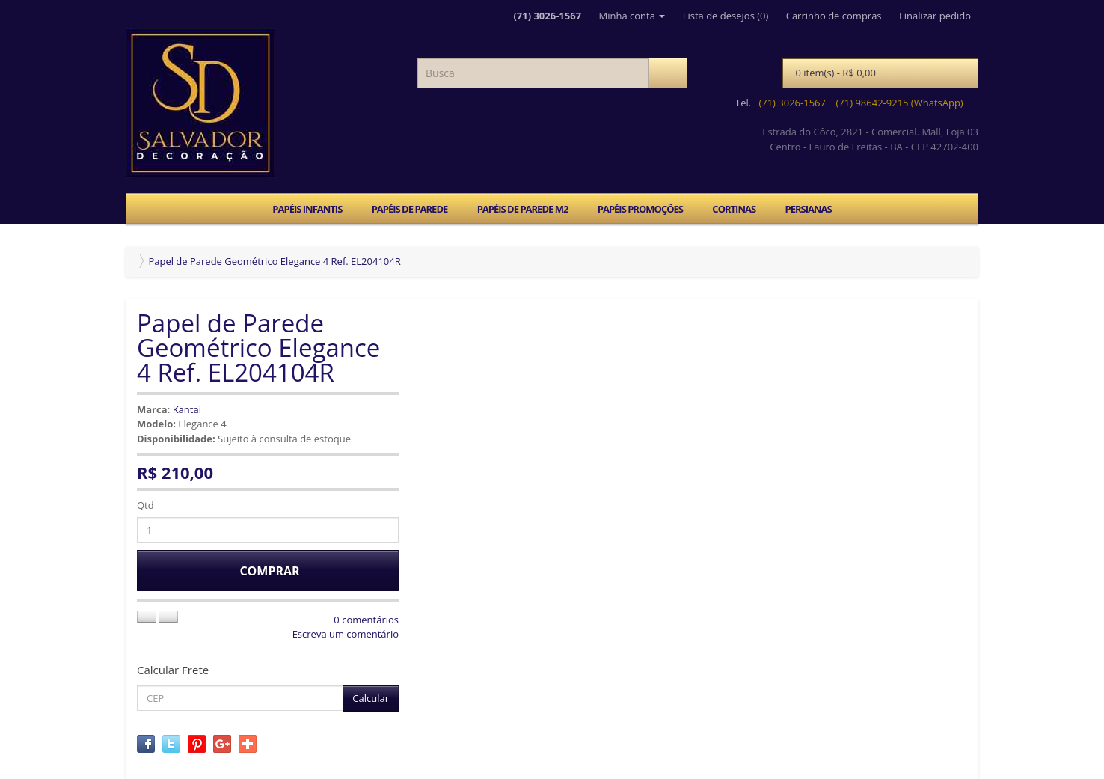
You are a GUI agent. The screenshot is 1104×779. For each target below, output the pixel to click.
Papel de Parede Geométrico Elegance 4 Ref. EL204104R (274, 261)
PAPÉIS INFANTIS (307, 209)
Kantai (187, 409)
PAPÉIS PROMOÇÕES (640, 209)
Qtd (145, 505)
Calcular (370, 698)
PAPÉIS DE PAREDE (410, 209)
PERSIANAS (808, 209)
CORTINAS (733, 209)
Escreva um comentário (345, 634)
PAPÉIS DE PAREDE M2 (522, 209)
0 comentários (366, 619)
